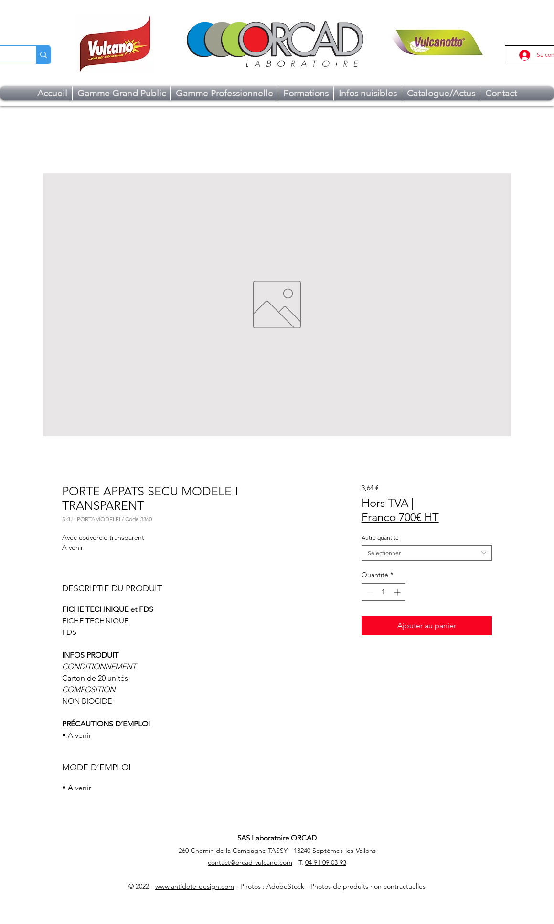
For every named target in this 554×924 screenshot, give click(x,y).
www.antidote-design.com (194, 886)
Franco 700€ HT (400, 517)
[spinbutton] (383, 592)
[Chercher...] (43, 55)
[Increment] (398, 592)
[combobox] (427, 553)
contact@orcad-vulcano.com (250, 862)
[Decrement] (369, 592)
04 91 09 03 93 (325, 862)
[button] (121, 93)
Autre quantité (380, 537)
